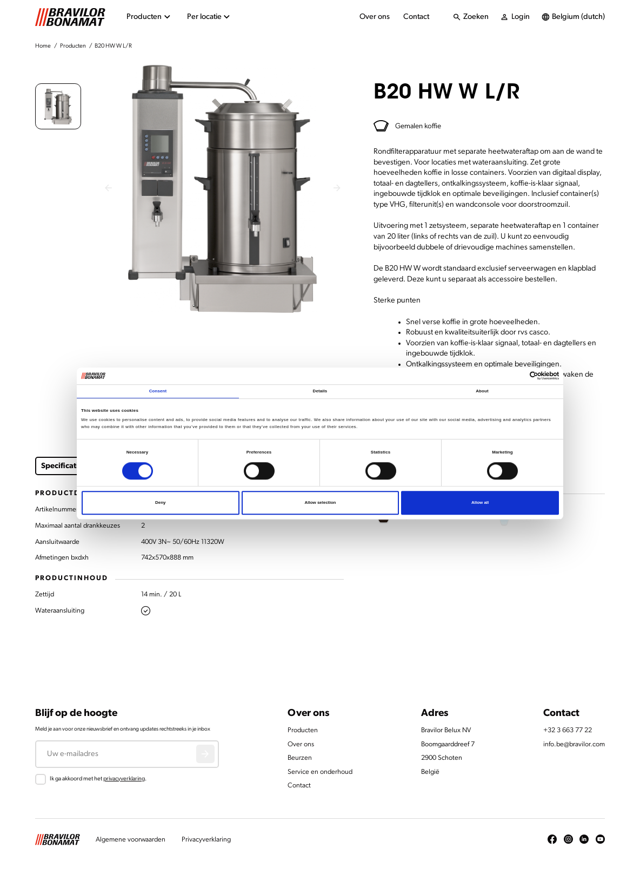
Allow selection (320, 502)
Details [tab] (320, 391)
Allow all (480, 502)
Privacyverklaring (206, 839)
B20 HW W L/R (113, 46)
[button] (58, 106)
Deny (160, 502)
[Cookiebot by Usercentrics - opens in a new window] (511, 376)
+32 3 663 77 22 (567, 730)
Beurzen (300, 757)
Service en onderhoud (320, 772)
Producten (73, 46)
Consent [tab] (158, 391)
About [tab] (482, 391)
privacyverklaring (124, 779)
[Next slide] (337, 189)
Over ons (374, 17)
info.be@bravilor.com (574, 744)
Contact (416, 17)
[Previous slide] (108, 189)
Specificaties (63, 466)
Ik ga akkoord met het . (98, 779)
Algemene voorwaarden (130, 839)
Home (43, 46)
